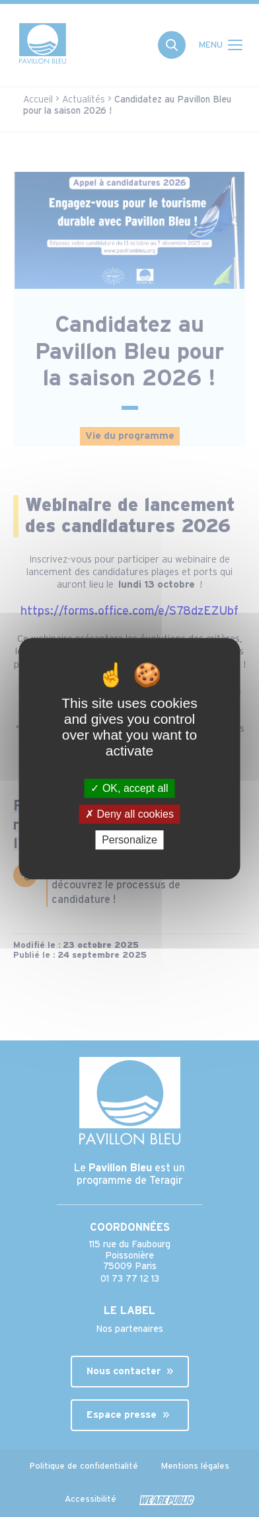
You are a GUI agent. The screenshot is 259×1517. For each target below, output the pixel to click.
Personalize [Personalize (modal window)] (129, 839)
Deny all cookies (129, 814)
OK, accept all (129, 788)
